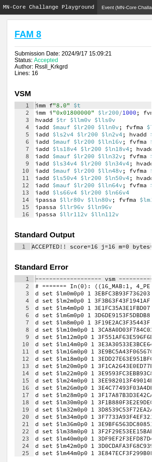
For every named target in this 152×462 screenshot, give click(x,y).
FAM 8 (28, 34)
